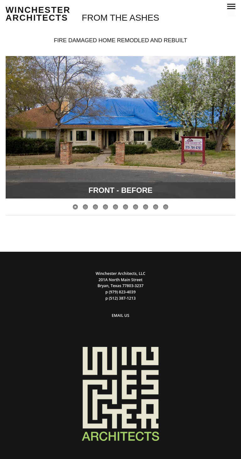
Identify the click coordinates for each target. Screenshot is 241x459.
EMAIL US (120, 315)
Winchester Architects (38, 14)
